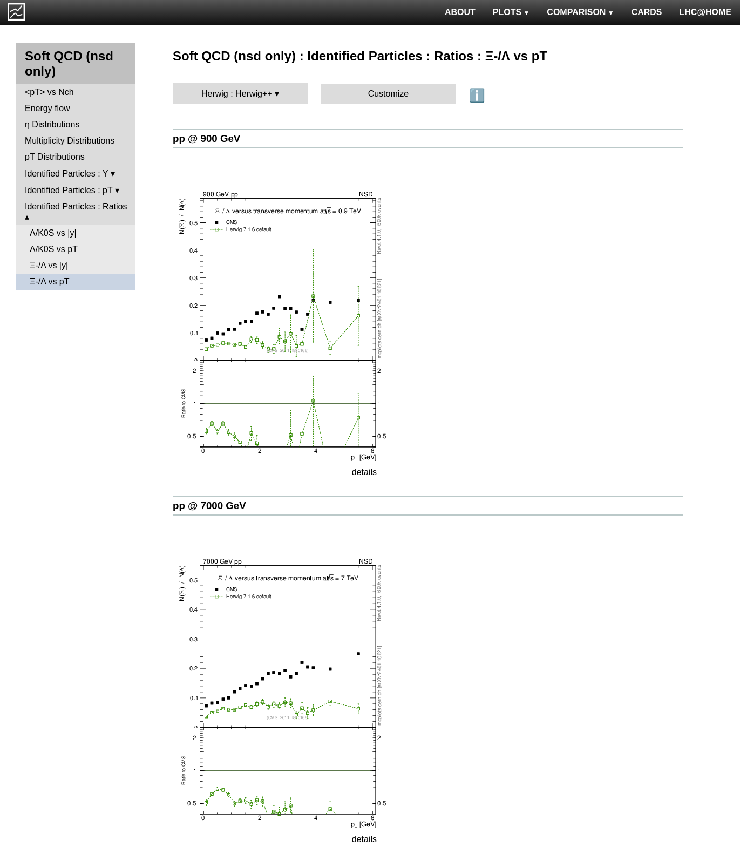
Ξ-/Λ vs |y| (49, 265)
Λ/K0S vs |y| (53, 233)
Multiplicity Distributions (69, 140)
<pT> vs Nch (49, 92)
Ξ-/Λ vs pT (50, 281)
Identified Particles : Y (66, 173)
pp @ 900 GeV (206, 138)
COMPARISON (580, 12)
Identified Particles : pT (68, 190)
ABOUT (460, 12)
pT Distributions (55, 156)
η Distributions (52, 124)
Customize (388, 93)
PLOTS (511, 12)
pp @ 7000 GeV (209, 505)
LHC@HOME (705, 12)
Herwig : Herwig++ (237, 93)
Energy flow (47, 108)
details (364, 472)
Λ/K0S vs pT (54, 249)
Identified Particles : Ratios (76, 206)
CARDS (647, 12)
